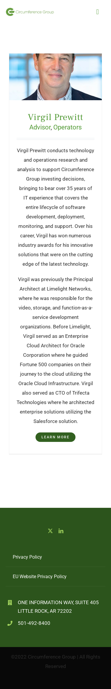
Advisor (40, 127)
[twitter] (50, 530)
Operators (67, 127)
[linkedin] (61, 530)
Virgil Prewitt (55, 117)
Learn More (55, 437)
